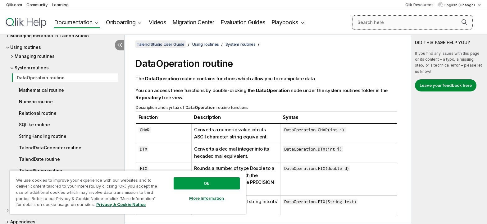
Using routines (25, 47)
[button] (464, 22)
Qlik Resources (419, 4)
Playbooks (284, 22)
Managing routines (35, 56)
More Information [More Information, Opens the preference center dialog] (206, 198)
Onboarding (121, 22)
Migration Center (193, 22)
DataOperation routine (41, 77)
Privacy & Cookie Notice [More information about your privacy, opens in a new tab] (121, 204)
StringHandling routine (42, 136)
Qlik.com (14, 4)
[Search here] (412, 22)
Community (37, 4)
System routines (31, 67)
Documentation (73, 22)
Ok (206, 183)
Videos (157, 22)
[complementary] (449, 129)
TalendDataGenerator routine (50, 147)
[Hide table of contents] (119, 45)
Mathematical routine (41, 90)
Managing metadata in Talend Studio (49, 35)
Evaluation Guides (243, 22)
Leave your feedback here (446, 85)
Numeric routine (35, 101)
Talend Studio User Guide (160, 44)
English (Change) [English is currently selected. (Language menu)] (460, 5)
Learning (60, 4)
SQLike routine (34, 124)
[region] (128, 192)
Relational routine (38, 113)
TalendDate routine (39, 159)
